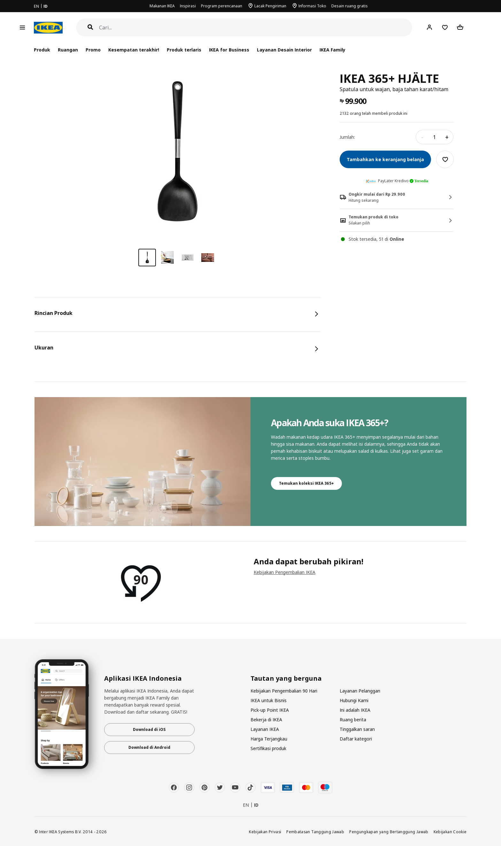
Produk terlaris (184, 50)
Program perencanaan (221, 6)
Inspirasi (188, 6)
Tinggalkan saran (357, 729)
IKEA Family (332, 50)
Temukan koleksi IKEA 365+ (306, 483)
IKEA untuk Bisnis (268, 700)
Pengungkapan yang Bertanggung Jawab (388, 831)
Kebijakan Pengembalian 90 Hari (283, 691)
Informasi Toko (312, 6)
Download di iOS (149, 729)
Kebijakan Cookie (450, 831)
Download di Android (149, 747)
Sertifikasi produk (268, 748)
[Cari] (255, 27)
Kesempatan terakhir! (133, 50)
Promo (93, 50)
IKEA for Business (229, 50)
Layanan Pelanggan (360, 691)
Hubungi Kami (354, 700)
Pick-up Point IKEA (269, 710)
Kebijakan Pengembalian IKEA (284, 572)
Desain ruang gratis (349, 6)
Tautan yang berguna (286, 678)
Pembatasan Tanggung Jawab (315, 831)
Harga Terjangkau (268, 739)
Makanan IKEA (162, 6)
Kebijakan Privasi (265, 831)
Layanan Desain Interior (284, 50)
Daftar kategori (356, 739)
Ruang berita (353, 720)
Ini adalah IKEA (355, 710)
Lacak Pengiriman (270, 6)
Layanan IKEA (264, 729)
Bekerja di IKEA (266, 720)
